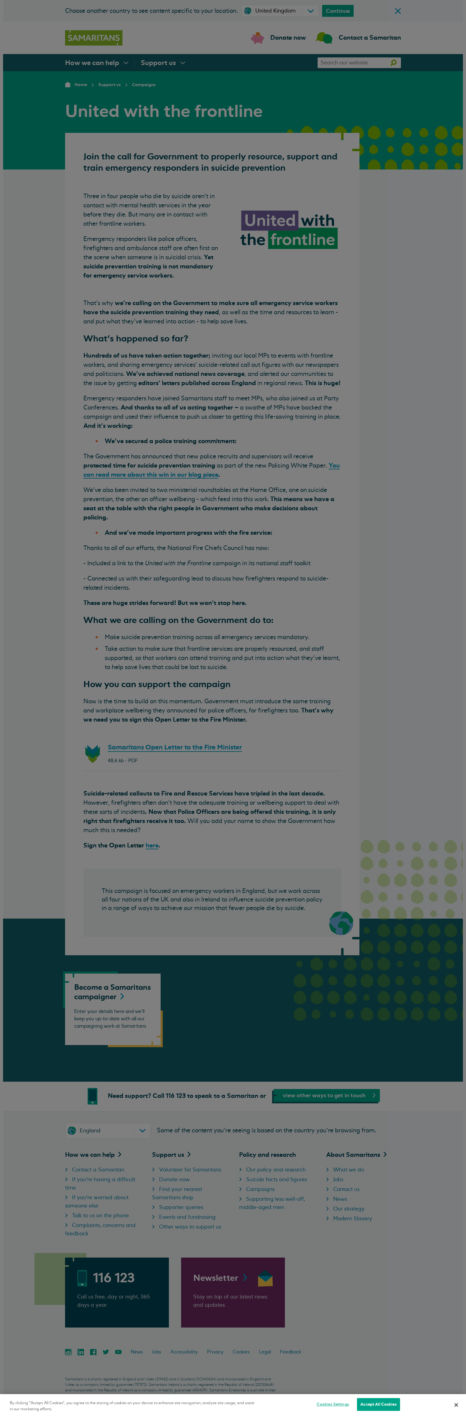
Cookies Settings (333, 1404)
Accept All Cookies (378, 1404)
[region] (233, 1405)
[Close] (456, 1405)
